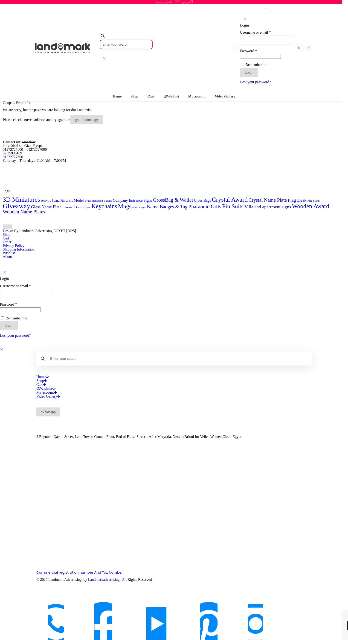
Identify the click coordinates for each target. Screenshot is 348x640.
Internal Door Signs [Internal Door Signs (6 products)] (76, 207)
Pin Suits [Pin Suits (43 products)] (233, 206)
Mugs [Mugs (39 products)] (124, 206)
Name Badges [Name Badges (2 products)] (139, 207)
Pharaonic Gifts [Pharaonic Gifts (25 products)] (204, 206)
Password (248, 51)
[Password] (260, 56)
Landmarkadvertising (104, 579)
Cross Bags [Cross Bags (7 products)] (202, 200)
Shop (6, 234)
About (7, 257)
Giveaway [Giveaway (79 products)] (16, 206)
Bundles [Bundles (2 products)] (108, 201)
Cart (6, 238)
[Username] (266, 39)
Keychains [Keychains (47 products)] (104, 206)
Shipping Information (19, 249)
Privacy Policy (13, 246)
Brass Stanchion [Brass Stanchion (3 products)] (94, 200)
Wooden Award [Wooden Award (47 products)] (310, 206)
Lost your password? (255, 82)
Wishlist (9, 253)
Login (249, 72)
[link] (104, 58)
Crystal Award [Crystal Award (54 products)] (230, 199)
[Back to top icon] (7, 226)
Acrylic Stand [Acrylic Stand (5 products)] (50, 200)
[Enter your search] (126, 44)
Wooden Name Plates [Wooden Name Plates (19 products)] (24, 212)
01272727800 (13, 157)
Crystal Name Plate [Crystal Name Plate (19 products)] (268, 200)
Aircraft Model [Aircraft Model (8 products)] (72, 200)
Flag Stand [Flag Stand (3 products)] (313, 200)
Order (7, 242)
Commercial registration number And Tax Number (79, 572)
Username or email (255, 32)
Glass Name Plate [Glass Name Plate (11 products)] (46, 206)
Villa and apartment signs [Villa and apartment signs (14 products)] (267, 206)
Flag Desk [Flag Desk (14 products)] (297, 200)
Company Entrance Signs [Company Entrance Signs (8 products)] (132, 200)
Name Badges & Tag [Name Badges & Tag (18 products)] (167, 206)
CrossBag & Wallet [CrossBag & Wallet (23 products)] (173, 200)
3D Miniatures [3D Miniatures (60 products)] (21, 199)
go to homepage (87, 120)
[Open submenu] (47, 377)
